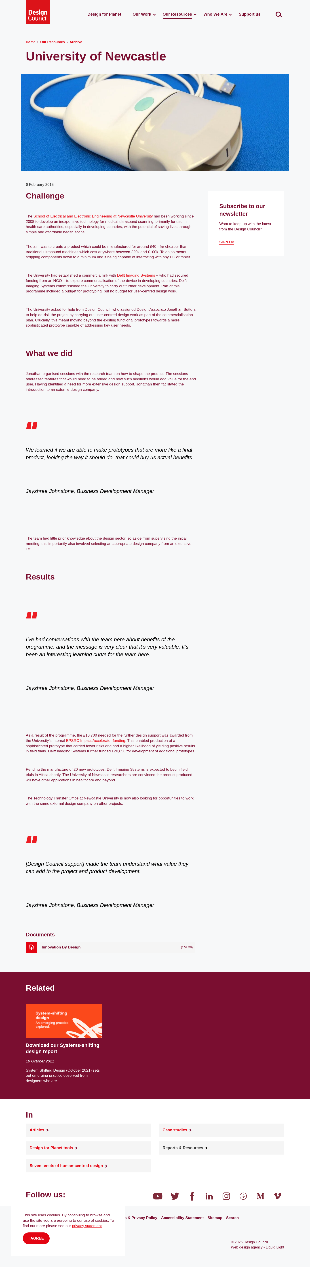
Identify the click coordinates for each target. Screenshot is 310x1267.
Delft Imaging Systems (136, 275)
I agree (36, 1238)
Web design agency (247, 1247)
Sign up (226, 242)
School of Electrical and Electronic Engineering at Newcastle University (93, 216)
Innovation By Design (61, 947)
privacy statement (87, 1226)
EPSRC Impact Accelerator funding (95, 741)
